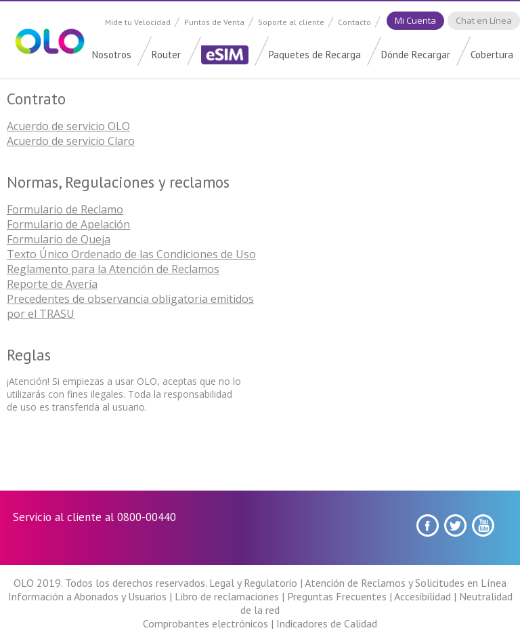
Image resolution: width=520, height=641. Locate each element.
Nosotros (111, 54)
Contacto (354, 22)
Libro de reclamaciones (227, 596)
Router (166, 54)
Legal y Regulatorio (253, 583)
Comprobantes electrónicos (205, 623)
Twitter (455, 525)
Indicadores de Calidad (326, 623)
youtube (483, 525)
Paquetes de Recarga (315, 54)
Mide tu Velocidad (138, 22)
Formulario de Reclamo (65, 209)
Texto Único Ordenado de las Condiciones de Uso (131, 254)
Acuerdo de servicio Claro (71, 140)
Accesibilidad (422, 596)
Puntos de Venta (214, 22)
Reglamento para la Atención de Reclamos (113, 269)
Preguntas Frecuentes (337, 596)
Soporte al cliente (291, 22)
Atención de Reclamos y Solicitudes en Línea (405, 583)
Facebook (427, 525)
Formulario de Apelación (68, 224)
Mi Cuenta (415, 20)
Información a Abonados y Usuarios (87, 596)
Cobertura (492, 54)
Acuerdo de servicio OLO (68, 126)
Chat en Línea (484, 20)
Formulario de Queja (58, 239)
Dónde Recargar (415, 54)
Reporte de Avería (52, 283)
